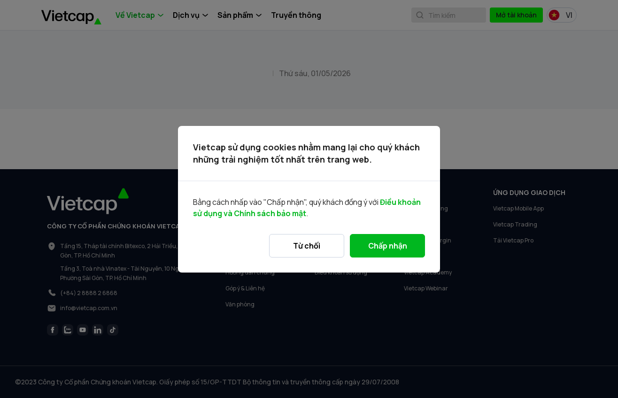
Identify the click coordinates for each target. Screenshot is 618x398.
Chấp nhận (387, 246)
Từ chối (306, 246)
